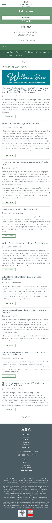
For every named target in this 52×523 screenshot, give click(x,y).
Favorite (26, 21)
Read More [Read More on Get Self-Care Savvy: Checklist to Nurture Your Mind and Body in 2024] (9, 376)
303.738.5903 (26, 18)
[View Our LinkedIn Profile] (36, 455)
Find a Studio (26, 445)
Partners (19, 52)
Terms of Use (26, 462)
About (5, 47)
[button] (4, 3)
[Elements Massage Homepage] (26, 3)
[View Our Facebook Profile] (15, 455)
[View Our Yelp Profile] (28, 455)
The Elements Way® (33, 52)
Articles (19, 55)
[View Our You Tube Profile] (23, 455)
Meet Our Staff (7, 52)
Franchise (26, 434)
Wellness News (18, 96)
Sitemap (26, 460)
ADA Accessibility (26, 467)
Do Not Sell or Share (26, 470)
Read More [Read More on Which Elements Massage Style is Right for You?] (9, 270)
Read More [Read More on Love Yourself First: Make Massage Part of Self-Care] (9, 202)
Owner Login (26, 447)
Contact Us (26, 442)
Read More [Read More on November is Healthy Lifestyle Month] (9, 236)
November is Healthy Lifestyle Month (20, 209)
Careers (46, 52)
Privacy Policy (26, 465)
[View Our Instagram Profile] (32, 455)
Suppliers (26, 437)
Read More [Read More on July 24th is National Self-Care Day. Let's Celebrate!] (9, 303)
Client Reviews (7, 55)
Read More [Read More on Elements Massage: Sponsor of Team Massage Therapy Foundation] (9, 409)
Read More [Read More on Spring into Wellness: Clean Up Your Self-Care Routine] (9, 345)
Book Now (26, 27)
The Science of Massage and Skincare (20, 124)
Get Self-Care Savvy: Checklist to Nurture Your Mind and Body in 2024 (24, 354)
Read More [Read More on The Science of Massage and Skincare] (9, 155)
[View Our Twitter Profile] (19, 455)
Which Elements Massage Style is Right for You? (25, 243)
